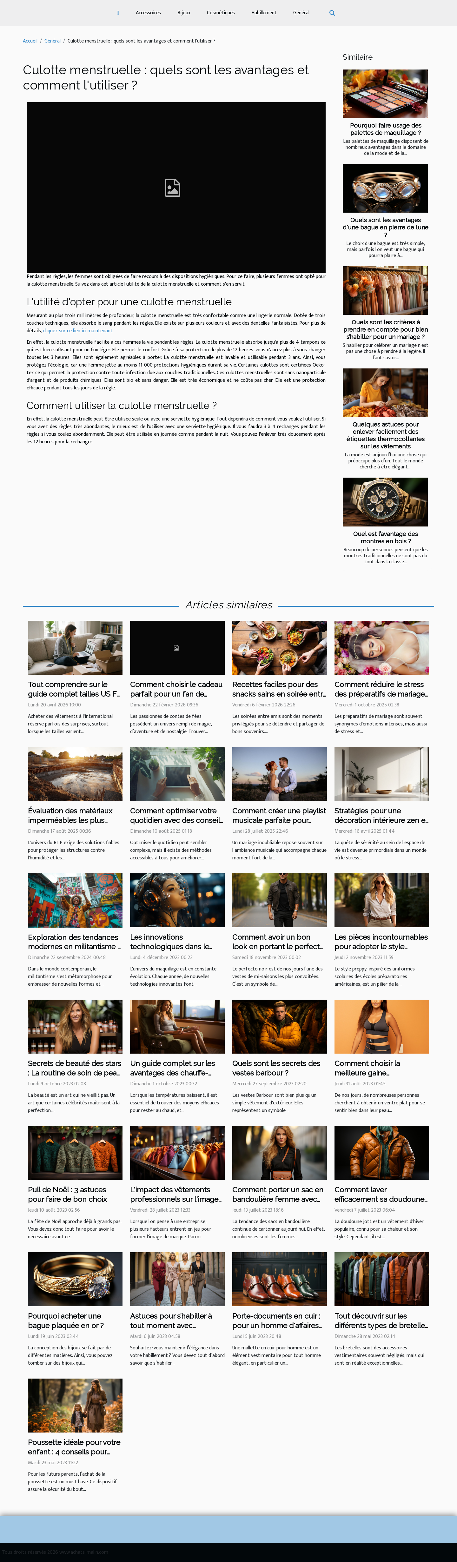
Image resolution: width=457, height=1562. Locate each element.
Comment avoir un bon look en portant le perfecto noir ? (278, 946)
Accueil (30, 41)
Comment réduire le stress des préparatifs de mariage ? (379, 694)
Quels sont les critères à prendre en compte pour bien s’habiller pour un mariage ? (385, 329)
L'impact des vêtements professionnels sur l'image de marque (174, 1199)
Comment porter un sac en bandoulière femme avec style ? (277, 1199)
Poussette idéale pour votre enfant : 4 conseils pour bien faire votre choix (74, 1452)
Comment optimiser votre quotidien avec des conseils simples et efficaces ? (176, 820)
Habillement (264, 13)
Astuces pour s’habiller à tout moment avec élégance (171, 1325)
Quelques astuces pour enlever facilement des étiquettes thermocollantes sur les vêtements (386, 435)
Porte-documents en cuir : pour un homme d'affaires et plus (276, 1325)
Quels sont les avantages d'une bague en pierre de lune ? (385, 227)
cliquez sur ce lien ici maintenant (78, 331)
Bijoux (183, 13)
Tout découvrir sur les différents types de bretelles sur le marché (381, 1325)
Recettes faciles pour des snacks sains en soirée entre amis (279, 694)
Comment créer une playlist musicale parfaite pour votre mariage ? (279, 820)
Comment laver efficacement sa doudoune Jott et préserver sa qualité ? (381, 1199)
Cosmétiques (221, 13)
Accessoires (148, 13)
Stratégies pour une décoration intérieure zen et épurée (381, 820)
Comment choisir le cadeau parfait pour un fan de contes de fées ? (176, 694)
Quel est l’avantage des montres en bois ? (385, 537)
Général (301, 13)
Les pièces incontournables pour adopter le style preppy (381, 946)
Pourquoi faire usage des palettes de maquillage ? (385, 129)
